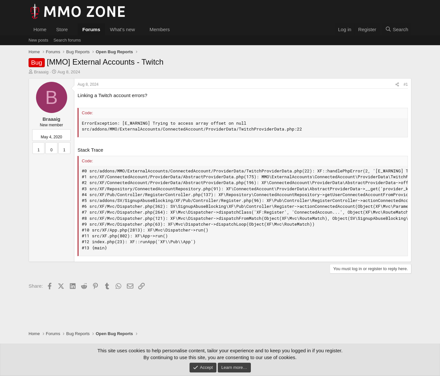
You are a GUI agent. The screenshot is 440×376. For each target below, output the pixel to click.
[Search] (396, 29)
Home (39, 29)
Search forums (67, 40)
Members (160, 29)
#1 (406, 84)
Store (62, 29)
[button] (73, 29)
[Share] (397, 84)
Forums (91, 29)
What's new (122, 29)
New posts (38, 40)
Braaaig (41, 71)
